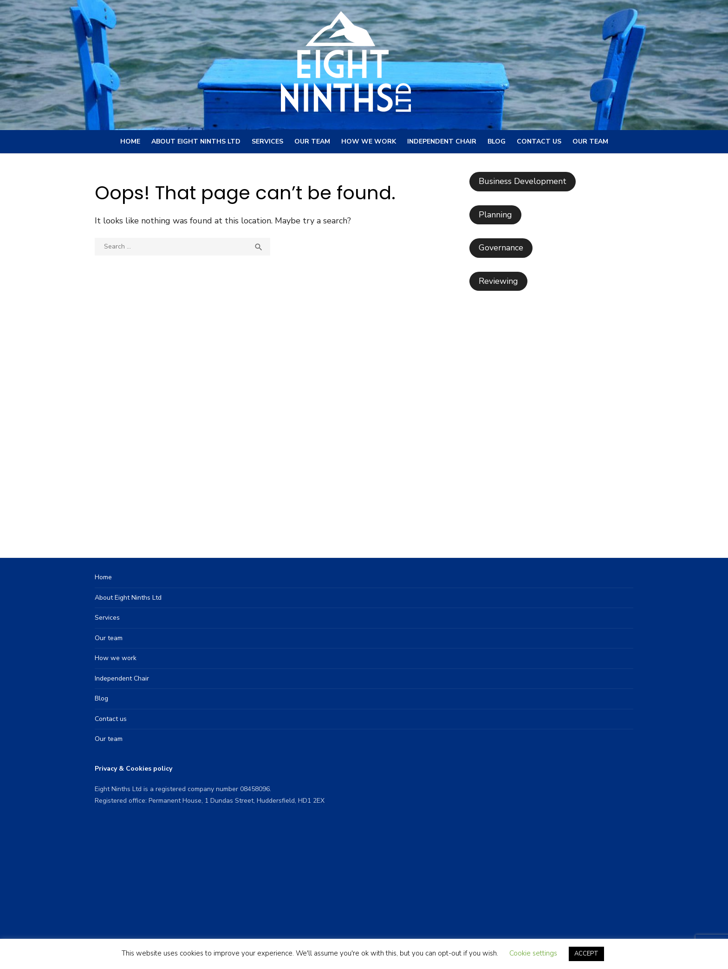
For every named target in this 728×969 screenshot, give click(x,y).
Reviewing (498, 281)
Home (130, 141)
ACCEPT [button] (586, 953)
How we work (368, 141)
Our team (312, 141)
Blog (497, 141)
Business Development (522, 181)
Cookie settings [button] (533, 953)
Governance (501, 247)
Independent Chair (441, 141)
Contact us (539, 141)
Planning (495, 214)
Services (267, 141)
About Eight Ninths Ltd (195, 141)
